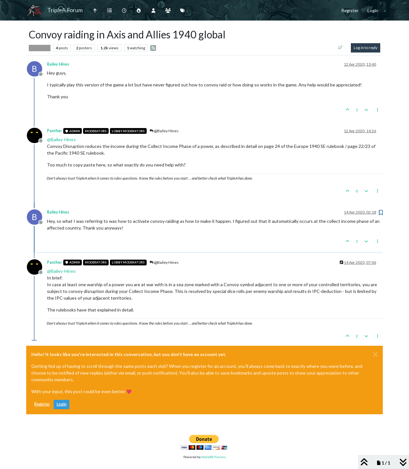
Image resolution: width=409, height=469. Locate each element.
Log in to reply (365, 47)
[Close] (375, 354)
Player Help (39, 48)
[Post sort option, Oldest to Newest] (340, 47)
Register (42, 404)
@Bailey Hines (164, 130)
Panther (54, 130)
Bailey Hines (58, 64)
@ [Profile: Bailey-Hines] (61, 139)
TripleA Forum (65, 10)
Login (61, 404)
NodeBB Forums (213, 457)
